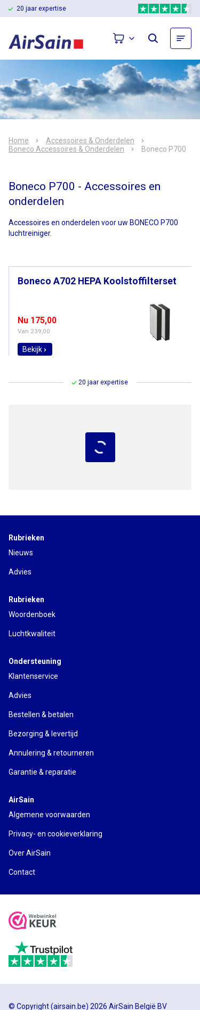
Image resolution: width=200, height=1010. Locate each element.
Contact (22, 872)
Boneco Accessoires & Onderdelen (66, 149)
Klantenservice (33, 676)
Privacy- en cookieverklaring (55, 834)
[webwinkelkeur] (33, 922)
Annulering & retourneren (51, 753)
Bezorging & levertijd (43, 733)
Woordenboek (32, 614)
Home (19, 140)
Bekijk (34, 349)
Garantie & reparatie (42, 772)
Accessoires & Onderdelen (90, 140)
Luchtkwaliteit (32, 633)
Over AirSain (30, 853)
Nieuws (21, 552)
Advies (20, 572)
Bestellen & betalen (41, 714)
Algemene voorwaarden (49, 814)
